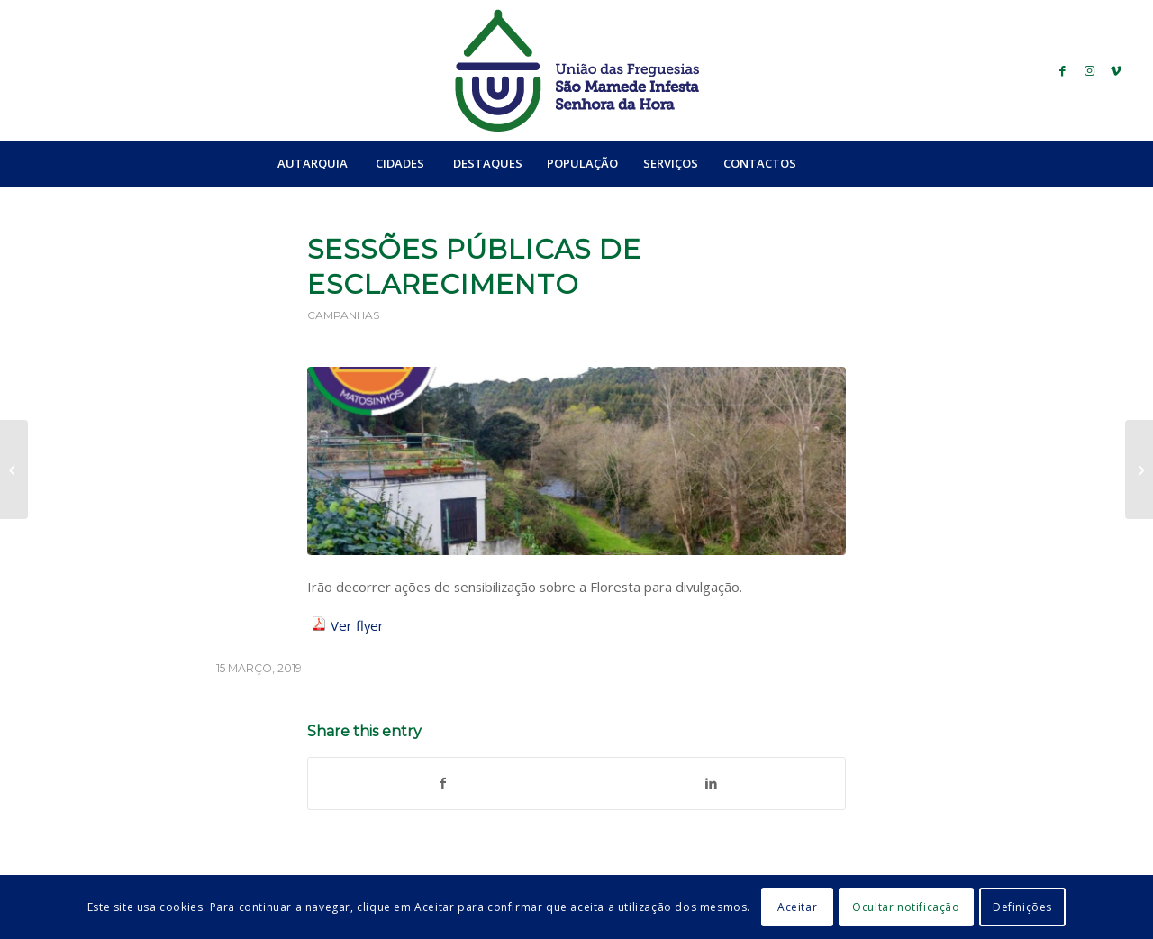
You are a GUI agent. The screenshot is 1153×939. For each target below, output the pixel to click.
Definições (1022, 907)
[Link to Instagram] (1089, 70)
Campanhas (343, 315)
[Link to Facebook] (1062, 70)
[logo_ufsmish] (576, 70)
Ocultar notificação (905, 907)
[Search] (847, 163)
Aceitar (797, 907)
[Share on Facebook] (442, 783)
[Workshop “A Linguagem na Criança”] (14, 469)
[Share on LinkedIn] (711, 783)
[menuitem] (312, 163)
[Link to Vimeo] (1116, 70)
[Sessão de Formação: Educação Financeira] (1139, 469)
